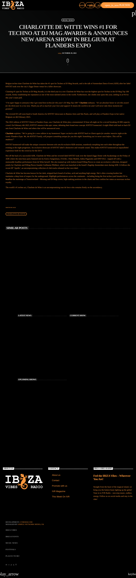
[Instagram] (13, 564)
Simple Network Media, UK (31, 524)
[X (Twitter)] (9, 564)
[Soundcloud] (11, 564)
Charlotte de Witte (16, 213)
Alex (14, 206)
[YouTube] (6, 564)
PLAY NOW (117, 5)
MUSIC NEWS (67, 19)
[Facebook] (16, 564)
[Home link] (13, 5)
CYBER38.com (26, 521)
